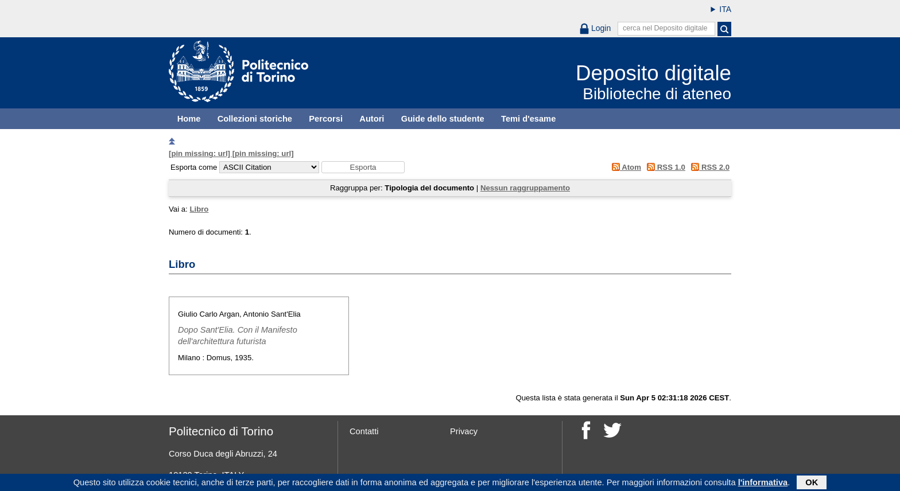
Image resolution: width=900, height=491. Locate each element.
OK (811, 483)
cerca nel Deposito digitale (665, 28)
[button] (363, 167)
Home (189, 118)
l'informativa (763, 483)
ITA (725, 9)
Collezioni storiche (255, 118)
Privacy (464, 431)
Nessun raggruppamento (525, 188)
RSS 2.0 (709, 167)
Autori (371, 118)
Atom (624, 167)
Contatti (364, 431)
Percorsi (326, 118)
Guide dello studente (442, 118)
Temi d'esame (528, 118)
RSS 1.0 (664, 167)
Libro (198, 209)
